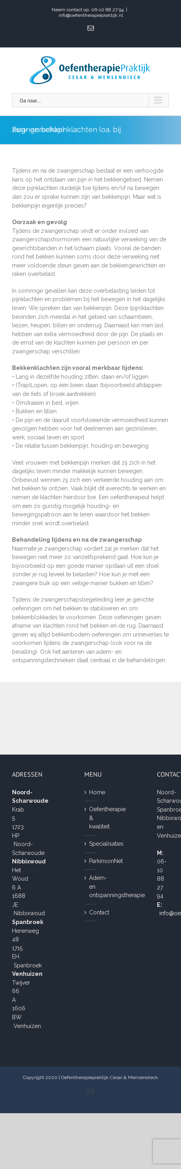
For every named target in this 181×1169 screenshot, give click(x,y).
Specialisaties (90, 844)
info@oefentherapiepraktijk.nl (91, 15)
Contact (90, 912)
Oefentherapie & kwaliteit (90, 818)
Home (90, 792)
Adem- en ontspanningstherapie (90, 886)
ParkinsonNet (90, 861)
